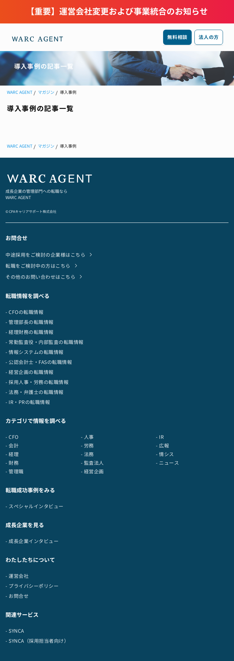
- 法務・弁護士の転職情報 (35, 392)
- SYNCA (15, 631)
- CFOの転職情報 (24, 312)
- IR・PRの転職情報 (28, 402)
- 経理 (12, 454)
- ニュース (167, 463)
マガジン (46, 92)
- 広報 (162, 445)
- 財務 (12, 463)
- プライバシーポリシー (32, 586)
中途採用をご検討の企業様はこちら (50, 254)
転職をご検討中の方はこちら (43, 266)
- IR (160, 437)
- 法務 (87, 454)
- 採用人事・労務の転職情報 (37, 382)
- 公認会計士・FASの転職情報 (39, 362)
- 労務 (87, 445)
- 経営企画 (92, 471)
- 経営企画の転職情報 (30, 372)
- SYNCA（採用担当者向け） (37, 641)
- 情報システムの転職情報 (35, 352)
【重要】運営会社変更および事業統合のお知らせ (117, 11)
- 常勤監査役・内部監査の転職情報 (45, 342)
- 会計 (12, 445)
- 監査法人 (92, 463)
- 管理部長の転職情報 (30, 322)
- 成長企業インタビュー (32, 541)
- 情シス (165, 454)
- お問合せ (17, 596)
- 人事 (87, 437)
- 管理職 (15, 471)
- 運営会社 (17, 576)
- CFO (12, 437)
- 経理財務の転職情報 (30, 332)
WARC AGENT (19, 92)
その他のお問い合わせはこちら (45, 277)
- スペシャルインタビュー (35, 506)
